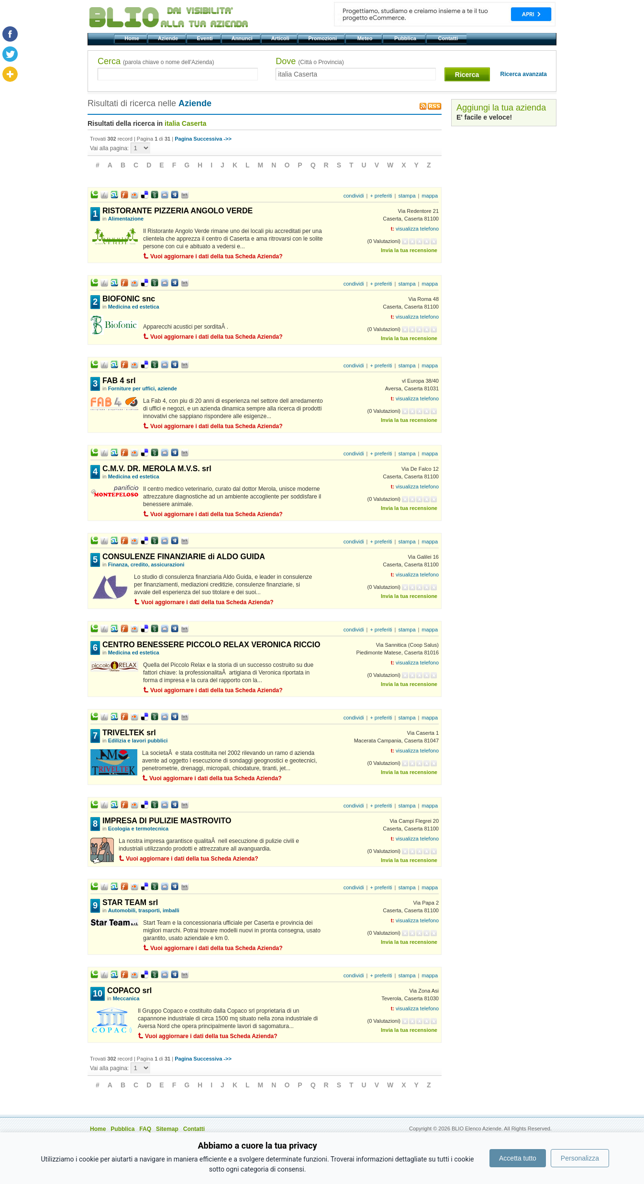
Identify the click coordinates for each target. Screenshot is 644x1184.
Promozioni (323, 38)
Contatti (448, 38)
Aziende (168, 38)
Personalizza (580, 1158)
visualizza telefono (417, 229)
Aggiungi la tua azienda (501, 107)
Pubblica (406, 38)
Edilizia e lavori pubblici (138, 740)
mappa (430, 196)
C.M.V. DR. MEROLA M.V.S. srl (156, 469)
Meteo (365, 38)
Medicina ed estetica (133, 307)
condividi (354, 196)
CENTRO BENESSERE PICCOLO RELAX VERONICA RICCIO (211, 645)
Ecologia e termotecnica (138, 828)
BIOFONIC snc (128, 299)
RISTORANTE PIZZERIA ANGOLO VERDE (177, 211)
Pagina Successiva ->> (203, 139)
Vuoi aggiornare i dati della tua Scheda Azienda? (216, 256)
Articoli (281, 38)
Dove (310, 61)
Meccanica (126, 998)
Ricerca (467, 74)
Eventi (205, 38)
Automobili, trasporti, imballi (143, 910)
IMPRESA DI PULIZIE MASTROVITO (166, 821)
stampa (406, 196)
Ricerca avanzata (523, 74)
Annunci (243, 38)
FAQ (145, 1129)
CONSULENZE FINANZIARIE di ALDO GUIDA (183, 557)
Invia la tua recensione (409, 250)
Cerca (156, 61)
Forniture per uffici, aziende (142, 388)
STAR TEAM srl (130, 902)
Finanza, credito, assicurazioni (146, 564)
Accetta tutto (517, 1158)
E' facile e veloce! (484, 117)
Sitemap (167, 1129)
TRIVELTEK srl (129, 733)
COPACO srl (129, 990)
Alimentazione (126, 218)
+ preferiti (381, 196)
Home (132, 38)
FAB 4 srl (118, 380)
